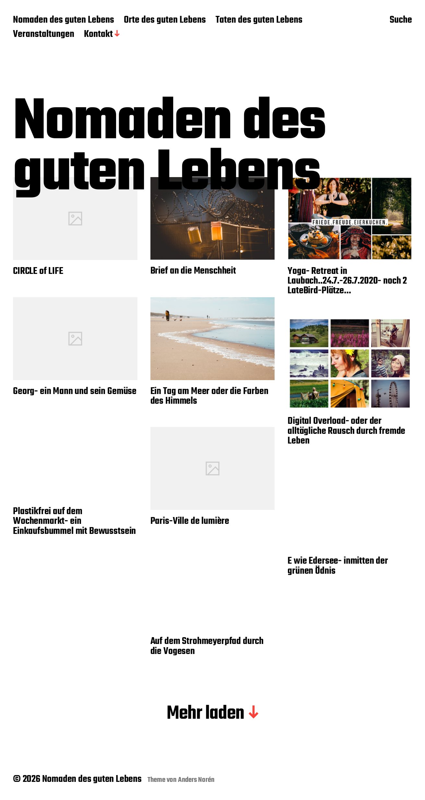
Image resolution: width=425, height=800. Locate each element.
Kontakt (98, 34)
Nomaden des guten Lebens (63, 20)
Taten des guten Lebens (259, 20)
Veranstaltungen (43, 34)
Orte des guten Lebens (165, 20)
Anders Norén (196, 779)
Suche (401, 20)
